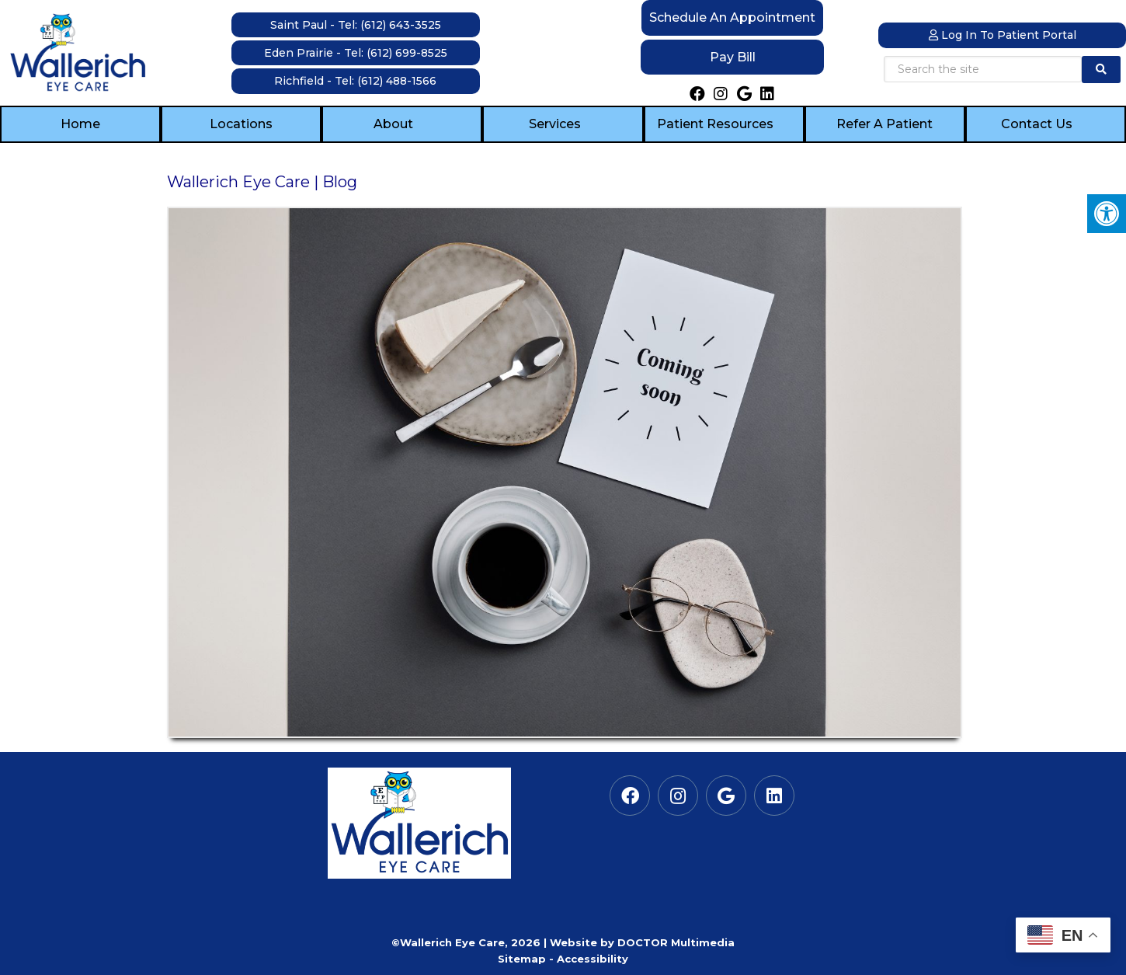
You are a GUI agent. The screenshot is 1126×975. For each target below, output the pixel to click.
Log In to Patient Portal (1002, 35)
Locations (241, 124)
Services (555, 124)
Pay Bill (733, 57)
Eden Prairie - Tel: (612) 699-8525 (355, 53)
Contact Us (1036, 124)
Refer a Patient (884, 124)
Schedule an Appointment (732, 17)
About (393, 124)
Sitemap (522, 958)
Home (80, 124)
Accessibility (592, 958)
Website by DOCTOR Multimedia (642, 942)
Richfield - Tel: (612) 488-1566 (355, 81)
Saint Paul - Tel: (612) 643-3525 (355, 25)
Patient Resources (715, 124)
